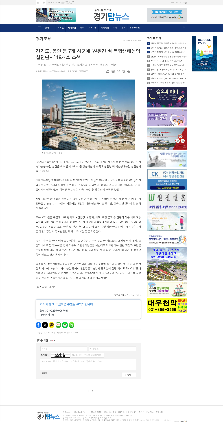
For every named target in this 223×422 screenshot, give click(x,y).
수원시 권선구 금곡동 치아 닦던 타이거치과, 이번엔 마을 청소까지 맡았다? (169, 65)
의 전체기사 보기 (126, 295)
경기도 (60, 27)
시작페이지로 (38, 2)
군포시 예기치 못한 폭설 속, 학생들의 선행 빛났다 (169, 52)
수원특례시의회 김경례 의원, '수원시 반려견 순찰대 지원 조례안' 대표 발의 (169, 82)
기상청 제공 (68, 4)
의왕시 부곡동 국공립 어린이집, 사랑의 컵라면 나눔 (169, 43)
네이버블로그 (58, 325)
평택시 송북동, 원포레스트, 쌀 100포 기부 (168, 47)
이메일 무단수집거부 (136, 412)
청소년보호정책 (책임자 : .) (114, 412)
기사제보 (149, 412)
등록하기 (129, 374)
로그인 (182, 2)
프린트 (123, 71)
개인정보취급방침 (94, 412)
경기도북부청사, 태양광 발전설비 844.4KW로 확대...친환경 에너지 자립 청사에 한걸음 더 (169, 78)
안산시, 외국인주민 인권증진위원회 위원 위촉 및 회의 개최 (169, 56)
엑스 (45, 325)
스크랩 (128, 71)
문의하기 (159, 412)
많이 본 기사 (154, 38)
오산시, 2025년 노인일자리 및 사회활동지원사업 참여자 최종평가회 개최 (169, 74)
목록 (113, 71)
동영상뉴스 (134, 27)
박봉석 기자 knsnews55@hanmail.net (50, 71)
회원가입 (174, 2)
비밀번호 (94, 348)
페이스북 (38, 325)
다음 (92, 391)
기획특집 (105, 27)
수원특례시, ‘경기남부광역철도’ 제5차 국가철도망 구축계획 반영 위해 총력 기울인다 (169, 60)
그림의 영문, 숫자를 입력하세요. (86, 355)
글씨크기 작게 (139, 71)
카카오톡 (51, 325)
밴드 (71, 325)
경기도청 (137, 40)
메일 (118, 71)
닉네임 (45, 348)
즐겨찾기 (43, 2)
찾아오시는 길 (79, 412)
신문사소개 (67, 412)
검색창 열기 (184, 28)
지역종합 (72, 27)
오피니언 (92, 27)
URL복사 (107, 71)
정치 (82, 27)
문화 (123, 27)
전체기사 (49, 27)
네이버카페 (65, 325)
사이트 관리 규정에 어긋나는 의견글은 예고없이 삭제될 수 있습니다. (73, 361)
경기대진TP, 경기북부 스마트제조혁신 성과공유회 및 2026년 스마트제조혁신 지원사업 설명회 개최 (169, 69)
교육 (115, 27)
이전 (84, 391)
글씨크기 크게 (134, 71)
